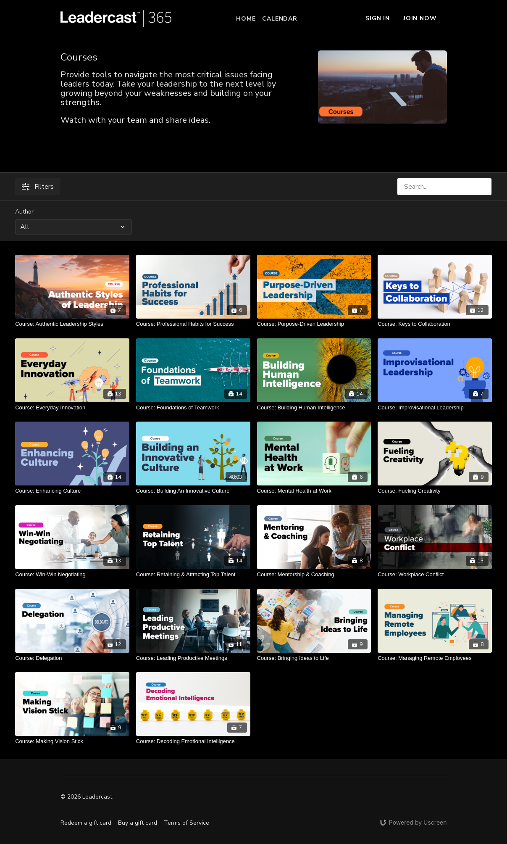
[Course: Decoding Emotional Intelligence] (193, 741)
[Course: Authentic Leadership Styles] (72, 324)
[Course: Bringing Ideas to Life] (314, 658)
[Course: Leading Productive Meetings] (193, 658)
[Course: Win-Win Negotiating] (72, 574)
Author (24, 212)
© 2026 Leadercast (86, 797)
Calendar (279, 19)
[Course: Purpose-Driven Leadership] (314, 324)
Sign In (377, 18)
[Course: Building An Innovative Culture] (193, 491)
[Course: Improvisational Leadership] (435, 408)
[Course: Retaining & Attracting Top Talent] (193, 574)
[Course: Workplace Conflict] (435, 574)
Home (245, 19)
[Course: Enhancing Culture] (72, 491)
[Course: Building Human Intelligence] (314, 408)
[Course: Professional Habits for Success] (193, 324)
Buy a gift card (137, 823)
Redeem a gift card (85, 823)
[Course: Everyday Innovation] (72, 408)
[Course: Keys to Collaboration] (435, 324)
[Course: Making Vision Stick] (72, 741)
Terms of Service (186, 823)
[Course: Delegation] (72, 658)
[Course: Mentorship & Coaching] (314, 574)
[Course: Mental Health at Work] (314, 491)
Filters (38, 186)
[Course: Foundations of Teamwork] (193, 408)
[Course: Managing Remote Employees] (435, 658)
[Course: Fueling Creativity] (435, 491)
